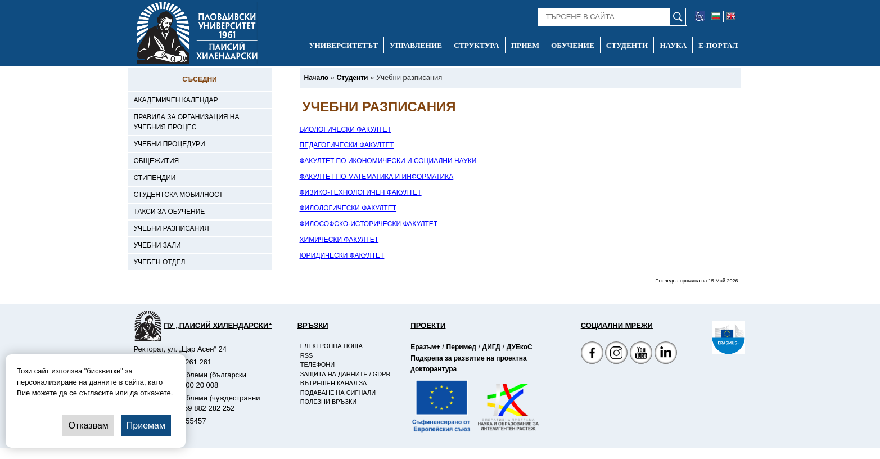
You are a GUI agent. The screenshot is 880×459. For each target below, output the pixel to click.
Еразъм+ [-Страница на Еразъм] (425, 347)
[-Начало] (316, 78)
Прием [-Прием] (525, 45)
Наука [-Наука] (673, 45)
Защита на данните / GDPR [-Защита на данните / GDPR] (345, 374)
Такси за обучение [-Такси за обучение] (169, 211)
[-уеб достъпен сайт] (700, 16)
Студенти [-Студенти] (627, 45)
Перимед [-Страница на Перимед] (461, 347)
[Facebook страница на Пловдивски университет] (592, 354)
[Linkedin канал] (666, 354)
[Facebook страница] (616, 354)
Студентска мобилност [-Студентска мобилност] (178, 195)
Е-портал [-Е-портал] (718, 45)
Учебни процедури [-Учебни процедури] (169, 144)
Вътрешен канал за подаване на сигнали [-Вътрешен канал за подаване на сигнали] (338, 388)
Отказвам (88, 425)
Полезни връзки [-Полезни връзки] (328, 401)
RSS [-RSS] (306, 355)
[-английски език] (731, 16)
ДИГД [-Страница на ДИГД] (491, 347)
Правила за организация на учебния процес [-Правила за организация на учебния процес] (187, 122)
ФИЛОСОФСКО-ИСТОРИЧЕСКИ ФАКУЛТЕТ (369, 224)
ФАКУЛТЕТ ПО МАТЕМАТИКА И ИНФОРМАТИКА (377, 177)
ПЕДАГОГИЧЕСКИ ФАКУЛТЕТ (347, 145)
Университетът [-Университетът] (343, 45)
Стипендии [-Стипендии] (155, 178)
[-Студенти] (352, 78)
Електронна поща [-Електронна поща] (331, 346)
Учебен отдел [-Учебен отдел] (160, 262)
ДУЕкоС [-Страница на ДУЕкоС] (519, 347)
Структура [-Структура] (476, 45)
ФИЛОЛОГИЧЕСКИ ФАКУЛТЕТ (348, 208)
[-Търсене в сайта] (612, 17)
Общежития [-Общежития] (156, 161)
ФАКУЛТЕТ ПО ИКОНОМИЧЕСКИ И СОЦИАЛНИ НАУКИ (388, 161)
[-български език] (716, 16)
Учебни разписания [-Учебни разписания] (171, 228)
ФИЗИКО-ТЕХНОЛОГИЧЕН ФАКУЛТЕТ (361, 192)
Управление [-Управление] (416, 45)
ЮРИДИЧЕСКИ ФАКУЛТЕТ (342, 255)
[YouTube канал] (641, 354)
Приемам (146, 425)
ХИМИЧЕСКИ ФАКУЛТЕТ (339, 240)
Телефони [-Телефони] (317, 364)
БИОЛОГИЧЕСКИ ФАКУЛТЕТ (345, 129)
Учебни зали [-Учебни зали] (157, 245)
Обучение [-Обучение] (572, 45)
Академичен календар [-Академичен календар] (176, 100)
